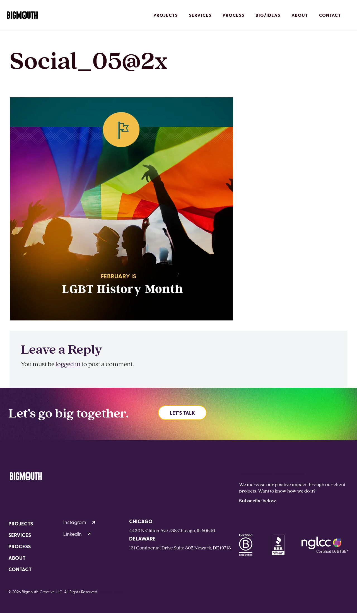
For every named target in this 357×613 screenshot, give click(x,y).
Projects (165, 15)
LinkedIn (77, 534)
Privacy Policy (112, 591)
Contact (330, 15)
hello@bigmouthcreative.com (272, 474)
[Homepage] (22, 15)
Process (233, 15)
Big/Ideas (267, 15)
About (299, 15)
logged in (68, 364)
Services (200, 15)
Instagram (79, 522)
